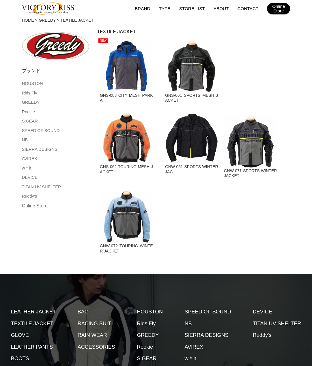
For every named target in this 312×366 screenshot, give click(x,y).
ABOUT (221, 8)
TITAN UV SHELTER (40, 183)
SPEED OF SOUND (40, 129)
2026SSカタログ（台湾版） (268, 318)
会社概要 (132, 318)
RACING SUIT (94, 260)
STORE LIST (192, 8)
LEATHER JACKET (33, 249)
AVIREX (29, 156)
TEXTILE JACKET (32, 260)
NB (24, 137)
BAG (83, 249)
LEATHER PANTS (32, 284)
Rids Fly (29, 92)
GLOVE (20, 272)
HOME (28, 20)
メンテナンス (103, 318)
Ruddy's (29, 192)
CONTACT (248, 8)
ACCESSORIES (96, 284)
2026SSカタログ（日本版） (208, 318)
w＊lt (26, 165)
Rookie (28, 110)
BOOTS (20, 295)
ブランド (48, 318)
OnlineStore (278, 8)
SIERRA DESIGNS (39, 147)
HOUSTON (32, 83)
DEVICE (29, 174)
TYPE (166, 8)
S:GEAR (29, 119)
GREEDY (47, 20)
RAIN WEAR (92, 272)
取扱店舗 (73, 318)
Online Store (35, 202)
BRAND (144, 8)
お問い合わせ (162, 318)
